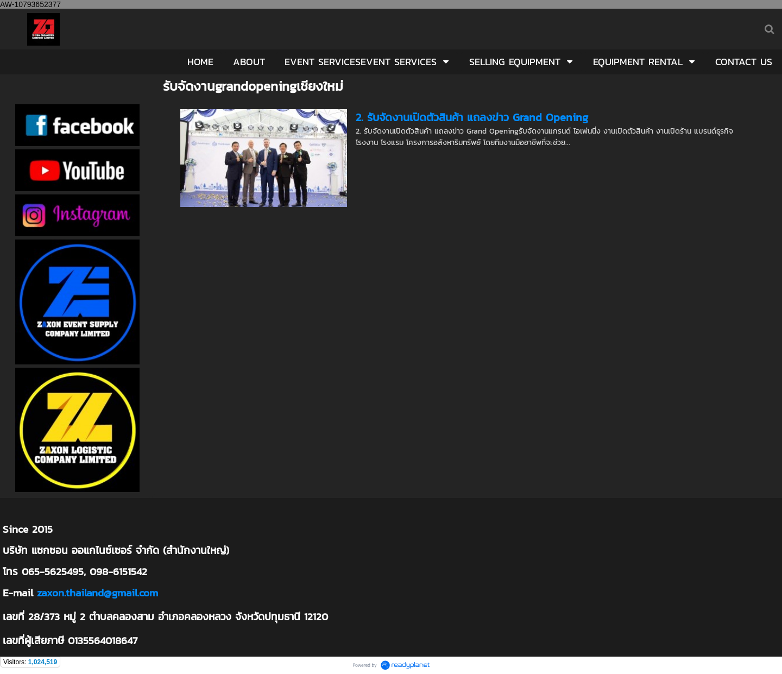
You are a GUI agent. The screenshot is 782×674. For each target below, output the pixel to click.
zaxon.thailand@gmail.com (97, 592)
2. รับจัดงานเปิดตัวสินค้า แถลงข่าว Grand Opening (472, 117)
